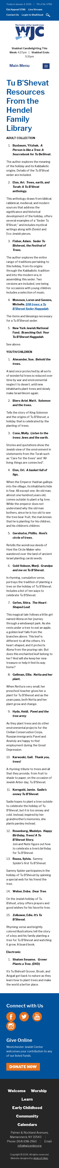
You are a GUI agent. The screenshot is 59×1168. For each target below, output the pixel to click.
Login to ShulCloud (32, 14)
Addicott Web (40, 1158)
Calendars (27, 1124)
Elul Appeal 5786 (15, 9)
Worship (39, 1091)
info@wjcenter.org (30, 1145)
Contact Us (12, 14)
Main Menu (19, 65)
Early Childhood (27, 1107)
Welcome (17, 1091)
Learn (27, 1099)
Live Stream (35, 9)
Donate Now (23, 1066)
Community (27, 1116)
